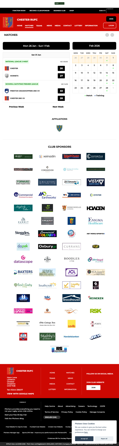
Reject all (104, 439)
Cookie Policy (81, 412)
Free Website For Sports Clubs (16, 427)
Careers (81, 406)
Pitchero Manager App (11, 432)
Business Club (59, 10)
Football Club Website (37, 427)
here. (86, 432)
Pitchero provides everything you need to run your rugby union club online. (22, 410)
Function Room (19, 10)
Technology (92, 406)
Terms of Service (52, 412)
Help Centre (50, 406)
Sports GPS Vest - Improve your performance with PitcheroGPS (44, 432)
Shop (71, 10)
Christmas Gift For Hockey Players (59, 438)
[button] (20, 25)
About (60, 406)
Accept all (84, 439)
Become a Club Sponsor (39, 10)
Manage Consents (97, 412)
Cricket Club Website (55, 427)
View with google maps (20, 394)
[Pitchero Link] (111, 11)
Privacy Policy (67, 412)
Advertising (70, 406)
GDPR (102, 406)
